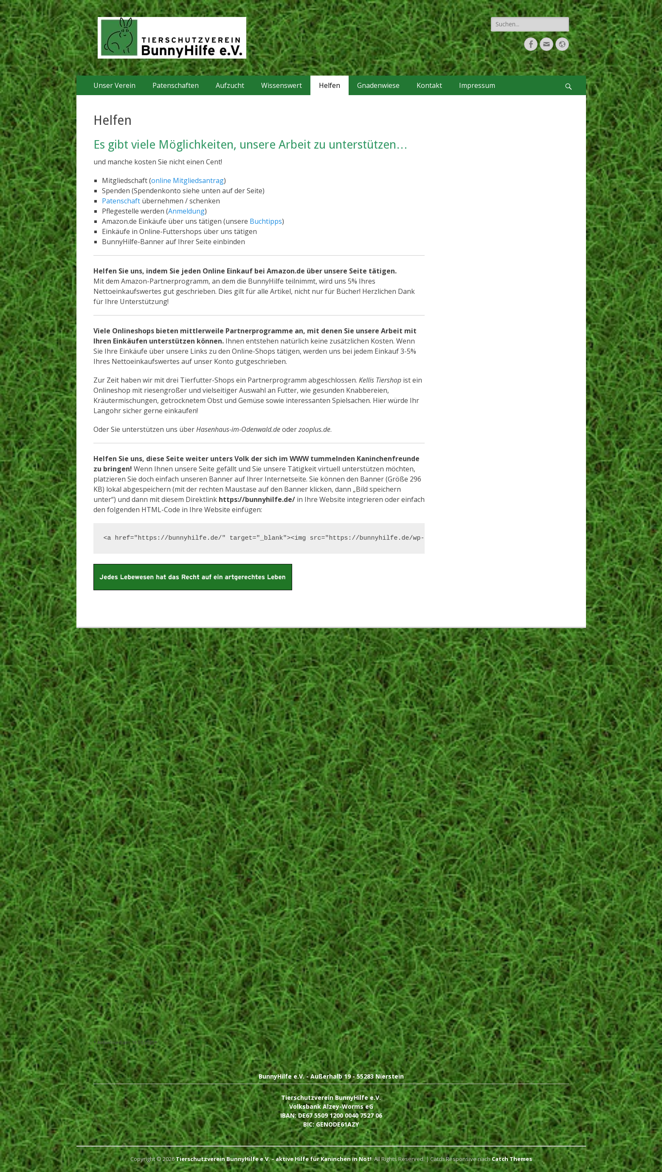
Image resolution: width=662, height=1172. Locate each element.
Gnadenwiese (378, 85)
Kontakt (429, 85)
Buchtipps (266, 221)
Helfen (329, 85)
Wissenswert (281, 85)
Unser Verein (114, 85)
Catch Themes (512, 1159)
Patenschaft (121, 201)
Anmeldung (186, 211)
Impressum (477, 85)
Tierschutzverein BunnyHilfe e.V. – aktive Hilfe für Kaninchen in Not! (274, 1159)
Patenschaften (175, 85)
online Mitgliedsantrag (187, 180)
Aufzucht (230, 85)
